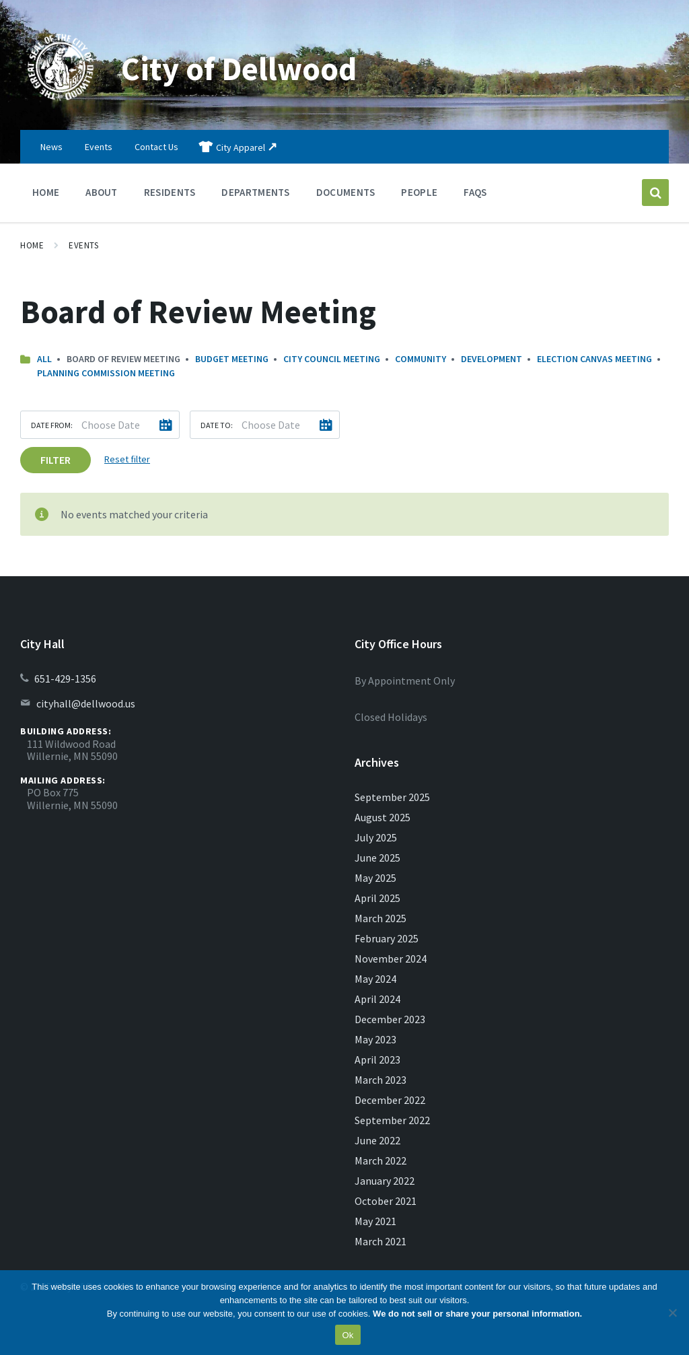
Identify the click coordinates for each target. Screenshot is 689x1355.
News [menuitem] (51, 147)
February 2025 (387, 938)
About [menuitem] (101, 192)
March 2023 (380, 1079)
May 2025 (375, 877)
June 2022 (377, 1140)
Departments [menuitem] (255, 192)
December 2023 (390, 1019)
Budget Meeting (231, 359)
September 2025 (392, 797)
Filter (55, 459)
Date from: (52, 425)
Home (32, 245)
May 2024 (375, 978)
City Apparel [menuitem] (240, 147)
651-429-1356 (65, 678)
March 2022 (380, 1160)
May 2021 (375, 1221)
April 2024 (377, 999)
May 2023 (375, 1039)
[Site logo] (60, 103)
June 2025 (377, 857)
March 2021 (380, 1241)
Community (420, 359)
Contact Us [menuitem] (156, 147)
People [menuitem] (419, 192)
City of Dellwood (239, 68)
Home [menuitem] (45, 192)
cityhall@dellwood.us (85, 703)
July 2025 (376, 837)
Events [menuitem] (98, 147)
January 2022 (384, 1180)
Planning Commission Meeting (106, 373)
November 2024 (391, 958)
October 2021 (385, 1201)
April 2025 (377, 898)
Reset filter (127, 459)
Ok (347, 1335)
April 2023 (377, 1059)
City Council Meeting (331, 359)
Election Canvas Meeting (594, 359)
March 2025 (380, 918)
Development (491, 359)
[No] (672, 1312)
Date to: (217, 425)
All (44, 359)
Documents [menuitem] (345, 192)
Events (83, 245)
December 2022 (390, 1100)
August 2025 (382, 817)
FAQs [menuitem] (475, 192)
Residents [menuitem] (170, 192)
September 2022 (392, 1120)
